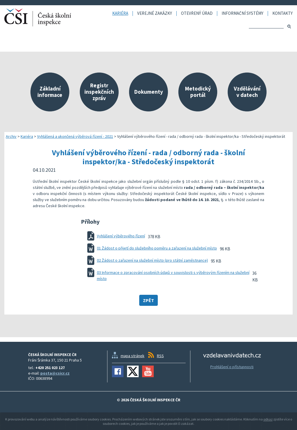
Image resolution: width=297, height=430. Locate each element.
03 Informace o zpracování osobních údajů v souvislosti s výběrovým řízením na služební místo (173, 275)
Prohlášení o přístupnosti (231, 366)
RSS (160, 355)
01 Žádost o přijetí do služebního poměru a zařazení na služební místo (157, 248)
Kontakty (282, 13)
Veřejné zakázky (154, 13)
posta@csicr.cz (55, 373)
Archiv (11, 136)
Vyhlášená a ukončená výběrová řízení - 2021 (75, 136)
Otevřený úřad (197, 13)
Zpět (148, 300)
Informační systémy (242, 13)
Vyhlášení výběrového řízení (121, 236)
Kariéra (120, 13)
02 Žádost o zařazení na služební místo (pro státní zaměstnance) (152, 260)
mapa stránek (132, 355)
